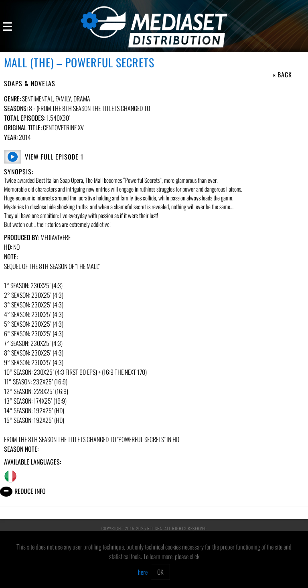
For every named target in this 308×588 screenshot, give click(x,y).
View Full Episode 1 (54, 157)
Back (285, 74)
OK (160, 572)
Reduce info (30, 491)
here (143, 572)
